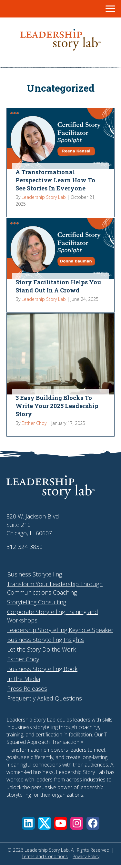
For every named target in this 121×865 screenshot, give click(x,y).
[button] (28, 823)
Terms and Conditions (45, 856)
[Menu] (110, 8)
